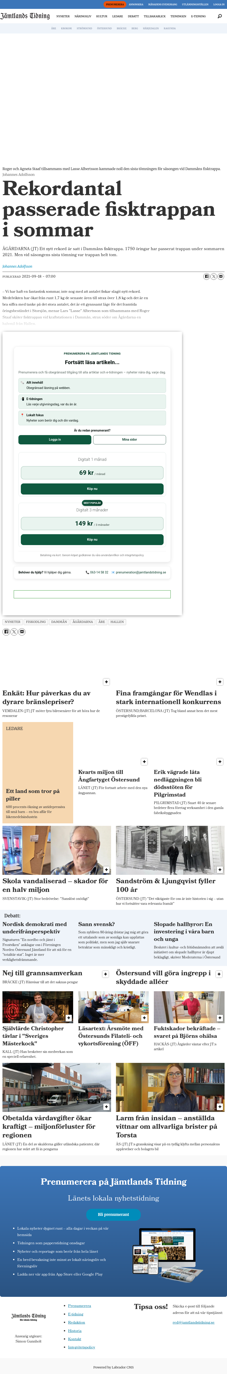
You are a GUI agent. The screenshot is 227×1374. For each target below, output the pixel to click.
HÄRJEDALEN (151, 28)
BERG (134, 28)
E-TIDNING (198, 16)
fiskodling (36, 622)
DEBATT (133, 16)
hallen (117, 622)
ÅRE (53, 28)
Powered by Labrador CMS (113, 1367)
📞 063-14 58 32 (97, 572)
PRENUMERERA (115, 4)
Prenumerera (79, 1306)
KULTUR (101, 16)
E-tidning (75, 1314)
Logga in (55, 439)
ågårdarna (82, 622)
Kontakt (74, 1339)
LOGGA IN (219, 4)
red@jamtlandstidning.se (194, 1323)
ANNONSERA (136, 4)
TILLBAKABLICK (155, 16)
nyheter (13, 622)
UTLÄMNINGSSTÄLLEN (195, 4)
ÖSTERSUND (104, 28)
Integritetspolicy (81, 1348)
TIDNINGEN (178, 16)
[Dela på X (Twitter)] (213, 276)
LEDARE (117, 16)
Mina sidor (129, 439)
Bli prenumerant (113, 1214)
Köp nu (92, 489)
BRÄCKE (122, 28)
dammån (59, 622)
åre (101, 622)
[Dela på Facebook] (206, 276)
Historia (75, 1331)
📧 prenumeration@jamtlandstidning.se (138, 572)
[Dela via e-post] (220, 276)
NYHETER (63, 16)
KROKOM (66, 28)
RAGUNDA (170, 28)
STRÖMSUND (84, 28)
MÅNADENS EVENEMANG (162, 4)
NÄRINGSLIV (82, 16)
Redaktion (76, 1323)
